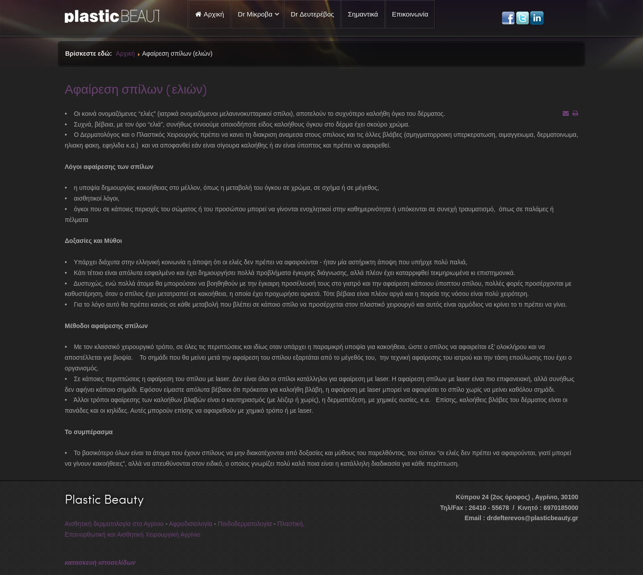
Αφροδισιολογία (190, 523)
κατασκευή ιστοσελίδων (100, 562)
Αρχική (125, 53)
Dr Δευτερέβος (312, 14)
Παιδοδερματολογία (245, 523)
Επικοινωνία (410, 14)
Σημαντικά (363, 14)
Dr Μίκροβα (255, 14)
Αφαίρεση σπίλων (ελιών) (136, 88)
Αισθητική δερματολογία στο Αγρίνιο (114, 523)
